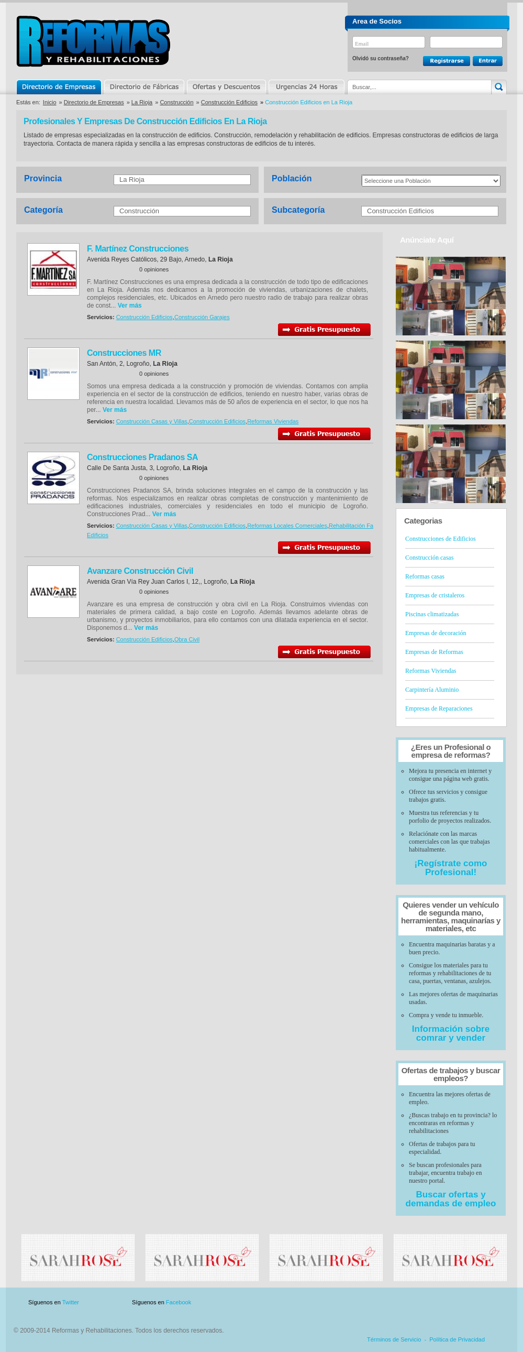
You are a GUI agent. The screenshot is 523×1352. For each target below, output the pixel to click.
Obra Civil (186, 639)
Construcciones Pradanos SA (142, 457)
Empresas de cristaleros (434, 595)
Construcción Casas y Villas (151, 421)
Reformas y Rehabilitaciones (93, 41)
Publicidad (403, 1302)
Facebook (178, 1302)
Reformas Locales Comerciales (287, 525)
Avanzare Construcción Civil (140, 570)
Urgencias (305, 87)
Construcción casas (429, 557)
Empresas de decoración (435, 633)
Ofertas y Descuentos (226, 87)
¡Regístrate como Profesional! (451, 867)
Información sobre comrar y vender (450, 1033)
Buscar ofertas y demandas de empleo (451, 1199)
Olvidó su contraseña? (380, 58)
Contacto (451, 1302)
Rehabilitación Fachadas (360, 525)
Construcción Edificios (229, 102)
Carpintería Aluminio (432, 689)
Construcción (176, 102)
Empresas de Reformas (434, 652)
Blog (491, 1302)
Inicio (50, 102)
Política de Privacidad (457, 1339)
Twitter (70, 1302)
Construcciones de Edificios (440, 538)
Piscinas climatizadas (432, 614)
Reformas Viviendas (272, 421)
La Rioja (141, 102)
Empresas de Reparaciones (439, 708)
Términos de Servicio (394, 1339)
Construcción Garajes (202, 317)
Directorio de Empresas (59, 87)
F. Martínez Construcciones (137, 248)
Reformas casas (424, 576)
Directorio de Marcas (144, 87)
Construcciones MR (124, 352)
